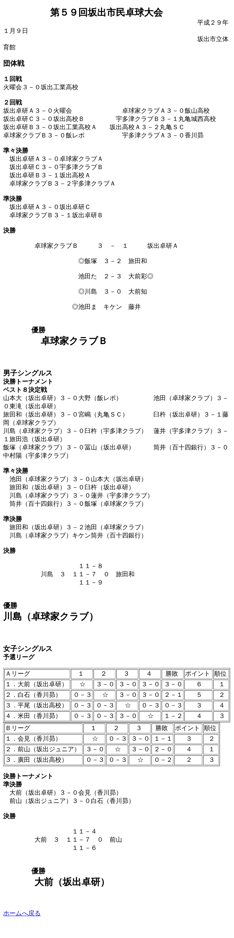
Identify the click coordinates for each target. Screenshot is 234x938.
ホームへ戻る (22, 913)
